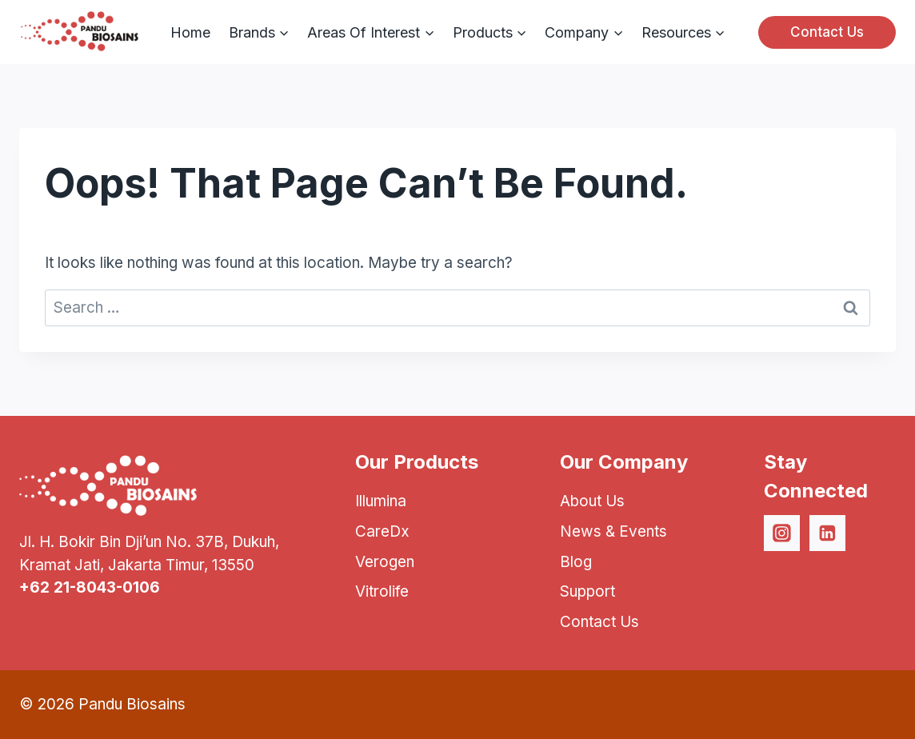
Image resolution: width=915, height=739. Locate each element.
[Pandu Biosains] (79, 32)
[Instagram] (782, 533)
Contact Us (827, 32)
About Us (592, 501)
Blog (576, 562)
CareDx (382, 531)
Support (587, 591)
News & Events (613, 531)
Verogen (384, 562)
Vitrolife (382, 591)
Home (190, 32)
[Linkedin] (827, 533)
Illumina (380, 501)
